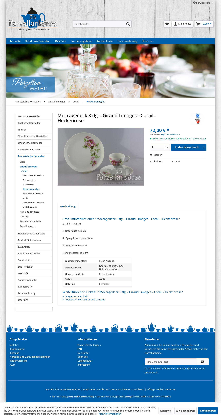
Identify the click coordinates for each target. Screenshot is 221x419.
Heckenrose (28, 184)
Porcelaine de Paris (30, 221)
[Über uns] (147, 41)
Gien (22, 161)
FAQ (79, 349)
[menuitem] (102, 24)
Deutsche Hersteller (29, 116)
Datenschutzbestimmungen (174, 368)
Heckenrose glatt (31, 189)
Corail (24, 171)
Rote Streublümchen (33, 193)
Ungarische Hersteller (30, 142)
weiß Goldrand (30, 207)
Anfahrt (14, 345)
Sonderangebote (27, 280)
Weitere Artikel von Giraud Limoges (84, 299)
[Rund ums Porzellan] (38, 41)
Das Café (23, 273)
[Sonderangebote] (81, 41)
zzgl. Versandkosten (170, 134)
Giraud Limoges (29, 166)
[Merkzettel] (167, 24)
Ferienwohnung (26, 293)
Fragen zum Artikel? (75, 296)
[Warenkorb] (203, 24)
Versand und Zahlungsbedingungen (30, 356)
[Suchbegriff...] (102, 24)
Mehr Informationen (110, 413)
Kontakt (14, 353)
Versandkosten (102, 396)
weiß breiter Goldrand (33, 202)
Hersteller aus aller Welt (31, 233)
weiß (25, 198)
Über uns (23, 299)
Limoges (24, 216)
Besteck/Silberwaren (29, 240)
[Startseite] (14, 41)
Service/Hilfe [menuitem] (202, 2)
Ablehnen (165, 410)
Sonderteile (24, 260)
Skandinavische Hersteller (32, 136)
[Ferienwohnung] (127, 41)
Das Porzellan (25, 266)
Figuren (22, 129)
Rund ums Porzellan (29, 253)
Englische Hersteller (29, 123)
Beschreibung (68, 206)
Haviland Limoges (29, 211)
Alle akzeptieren (185, 410)
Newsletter (83, 353)
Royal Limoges (27, 226)
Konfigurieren (208, 410)
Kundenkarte (25, 286)
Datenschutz (84, 360)
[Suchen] (128, 24)
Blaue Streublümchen (33, 175)
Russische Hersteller (29, 149)
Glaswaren (24, 246)
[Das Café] (60, 41)
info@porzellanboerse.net (161, 389)
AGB (12, 364)
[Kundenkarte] (104, 41)
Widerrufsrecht (18, 360)
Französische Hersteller (31, 156)
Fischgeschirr (29, 180)
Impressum (83, 364)
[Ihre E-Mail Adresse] (170, 361)
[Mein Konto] (182, 24)
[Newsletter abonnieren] (202, 361)
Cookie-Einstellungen (89, 345)
